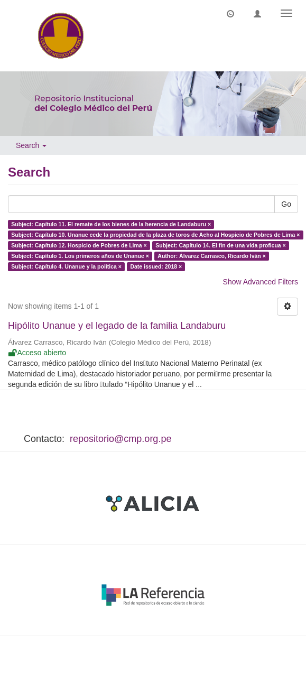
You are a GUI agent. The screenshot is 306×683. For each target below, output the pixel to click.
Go (286, 204)
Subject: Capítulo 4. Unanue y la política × (66, 266)
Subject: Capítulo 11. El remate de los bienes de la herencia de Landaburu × (111, 224)
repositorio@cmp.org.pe (120, 438)
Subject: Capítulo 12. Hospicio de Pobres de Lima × (78, 245)
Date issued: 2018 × (156, 266)
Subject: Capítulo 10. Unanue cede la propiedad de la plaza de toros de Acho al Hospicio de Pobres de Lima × (155, 235)
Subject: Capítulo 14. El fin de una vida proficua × (220, 245)
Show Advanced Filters (260, 282)
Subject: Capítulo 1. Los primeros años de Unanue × (80, 256)
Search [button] (31, 145)
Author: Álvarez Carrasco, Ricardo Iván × (211, 256)
